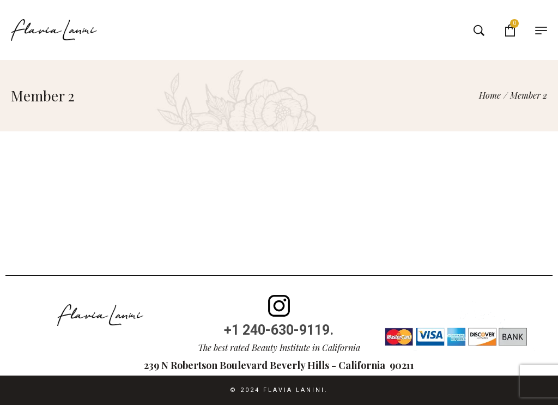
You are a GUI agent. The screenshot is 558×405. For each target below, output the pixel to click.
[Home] (490, 95)
